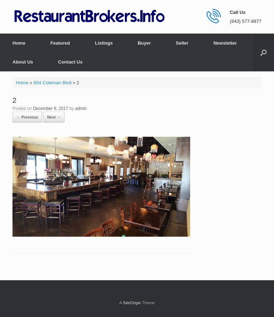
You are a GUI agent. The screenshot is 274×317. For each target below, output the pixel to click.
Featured (60, 43)
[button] (263, 52)
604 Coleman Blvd (52, 82)
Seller (182, 43)
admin (81, 108)
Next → (54, 117)
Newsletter (225, 43)
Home (18, 43)
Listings (104, 43)
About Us (22, 62)
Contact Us (70, 62)
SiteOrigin (132, 303)
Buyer (144, 43)
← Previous (27, 117)
